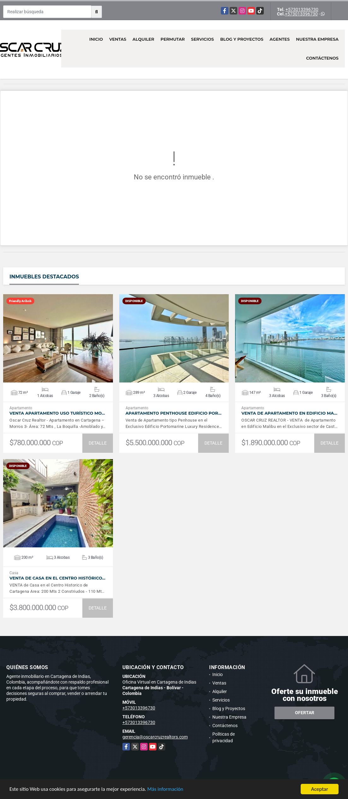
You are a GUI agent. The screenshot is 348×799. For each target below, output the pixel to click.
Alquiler (143, 39)
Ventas (117, 39)
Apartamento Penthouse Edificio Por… (173, 413)
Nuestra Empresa (317, 39)
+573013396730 (302, 9)
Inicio (96, 39)
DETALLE (98, 443)
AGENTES (280, 39)
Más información (168, 789)
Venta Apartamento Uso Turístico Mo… (57, 413)
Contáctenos (322, 58)
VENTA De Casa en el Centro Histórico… (57, 578)
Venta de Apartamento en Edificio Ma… (289, 413)
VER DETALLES (58, 338)
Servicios (202, 39)
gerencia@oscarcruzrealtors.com (155, 736)
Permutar (173, 39)
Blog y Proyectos (241, 39)
